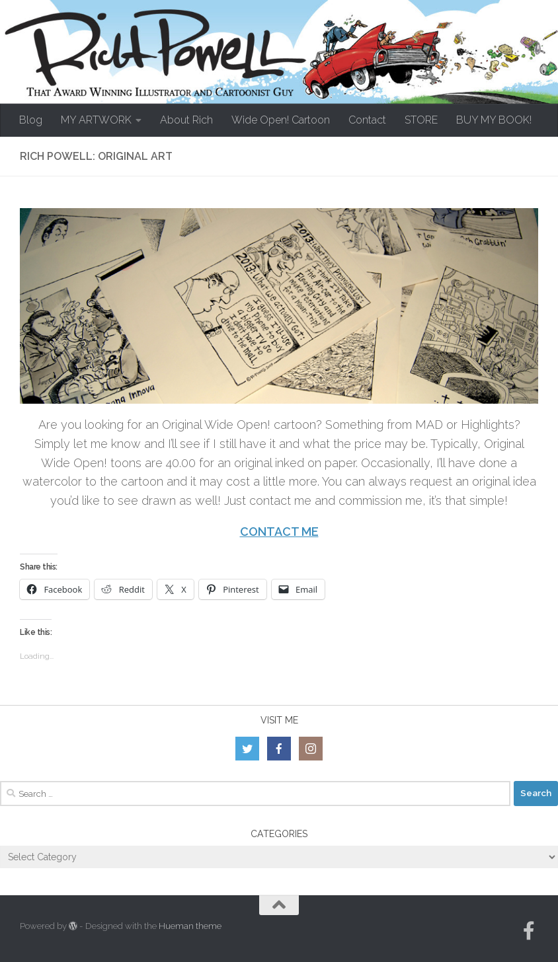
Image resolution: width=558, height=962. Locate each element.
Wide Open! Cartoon (280, 120)
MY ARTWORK (96, 120)
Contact (367, 120)
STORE (421, 120)
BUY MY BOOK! (494, 120)
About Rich (186, 120)
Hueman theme (190, 926)
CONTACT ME (279, 531)
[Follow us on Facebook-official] (529, 931)
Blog (30, 120)
